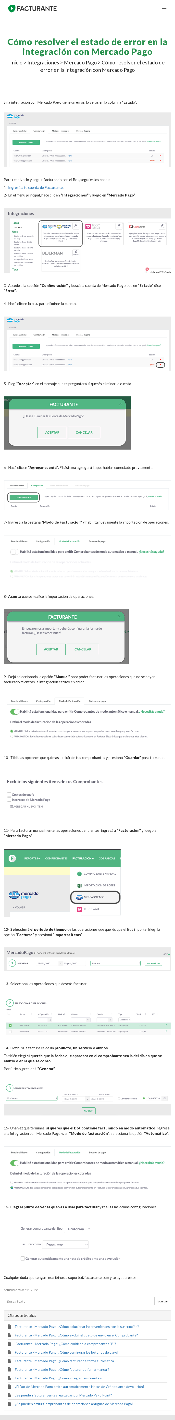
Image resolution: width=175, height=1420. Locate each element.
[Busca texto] (79, 1301)
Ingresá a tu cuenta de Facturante (35, 187)
